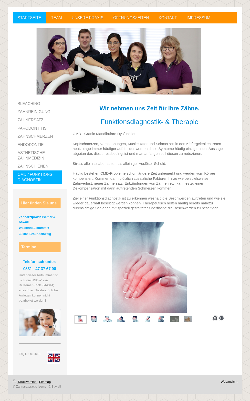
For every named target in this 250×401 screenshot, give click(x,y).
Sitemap (45, 382)
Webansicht (229, 381)
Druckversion (25, 382)
